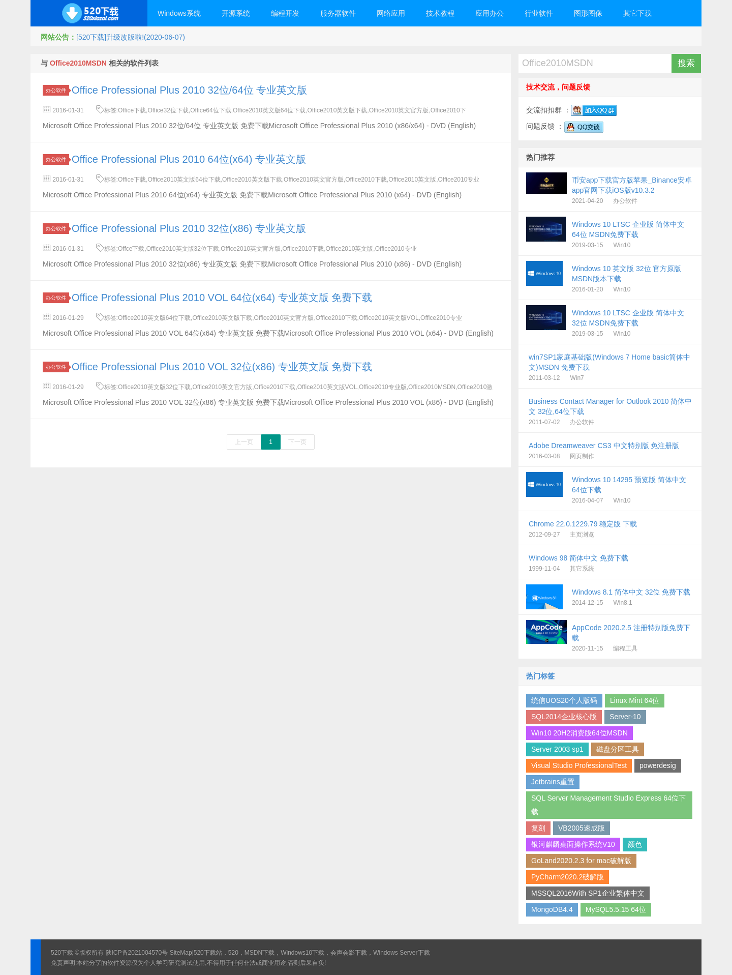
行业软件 (539, 13)
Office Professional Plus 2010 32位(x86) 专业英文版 (189, 228)
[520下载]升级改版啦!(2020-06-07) (130, 37)
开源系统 (236, 13)
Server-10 (624, 717)
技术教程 (440, 13)
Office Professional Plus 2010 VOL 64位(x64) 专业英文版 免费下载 (222, 297)
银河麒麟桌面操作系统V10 (573, 844)
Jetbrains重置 (552, 782)
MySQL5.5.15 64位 (616, 909)
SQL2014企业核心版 (564, 717)
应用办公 (489, 13)
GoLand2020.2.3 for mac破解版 (581, 860)
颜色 (635, 844)
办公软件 (57, 90)
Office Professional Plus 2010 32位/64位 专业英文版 (189, 90)
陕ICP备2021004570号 (137, 952)
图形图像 (588, 13)
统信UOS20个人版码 (564, 700)
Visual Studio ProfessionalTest (579, 765)
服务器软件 (338, 13)
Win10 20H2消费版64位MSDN (579, 733)
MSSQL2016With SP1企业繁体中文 (588, 893)
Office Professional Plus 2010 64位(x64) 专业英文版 (189, 159)
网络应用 (391, 13)
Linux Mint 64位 (634, 700)
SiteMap (181, 952)
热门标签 (540, 676)
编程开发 (285, 13)
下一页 (297, 442)
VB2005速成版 (581, 828)
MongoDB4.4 (552, 909)
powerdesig (657, 765)
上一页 (244, 442)
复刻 (538, 828)
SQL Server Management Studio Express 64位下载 (608, 805)
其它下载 (637, 13)
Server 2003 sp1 (557, 749)
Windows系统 (179, 13)
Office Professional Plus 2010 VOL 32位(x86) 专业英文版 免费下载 (222, 366)
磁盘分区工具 (617, 749)
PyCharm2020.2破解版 (567, 877)
